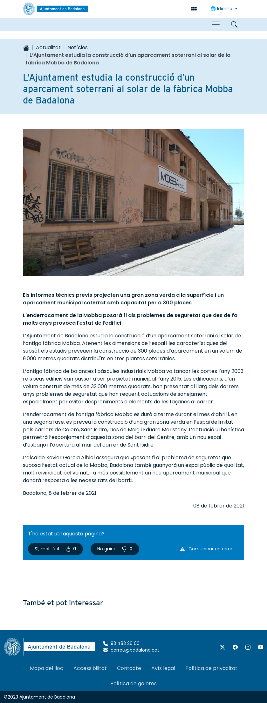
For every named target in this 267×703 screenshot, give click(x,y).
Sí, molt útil (55, 549)
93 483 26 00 (121, 643)
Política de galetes (133, 683)
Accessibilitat (90, 668)
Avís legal (163, 668)
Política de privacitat (211, 668)
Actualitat (48, 47)
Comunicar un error (206, 549)
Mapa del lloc (46, 668)
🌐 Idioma (222, 8)
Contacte (129, 668)
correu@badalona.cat (131, 650)
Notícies (77, 47)
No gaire (115, 549)
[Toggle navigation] (215, 24)
